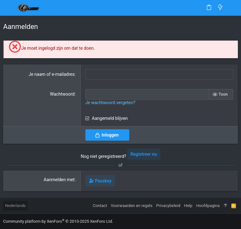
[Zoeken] (232, 8)
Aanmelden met (59, 179)
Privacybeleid (168, 205)
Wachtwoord (62, 94)
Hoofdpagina (208, 205)
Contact (100, 205)
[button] (9, 8)
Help (188, 205)
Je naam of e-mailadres (51, 74)
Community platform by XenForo (58, 221)
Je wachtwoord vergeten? (110, 102)
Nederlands (15, 205)
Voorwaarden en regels (132, 205)
